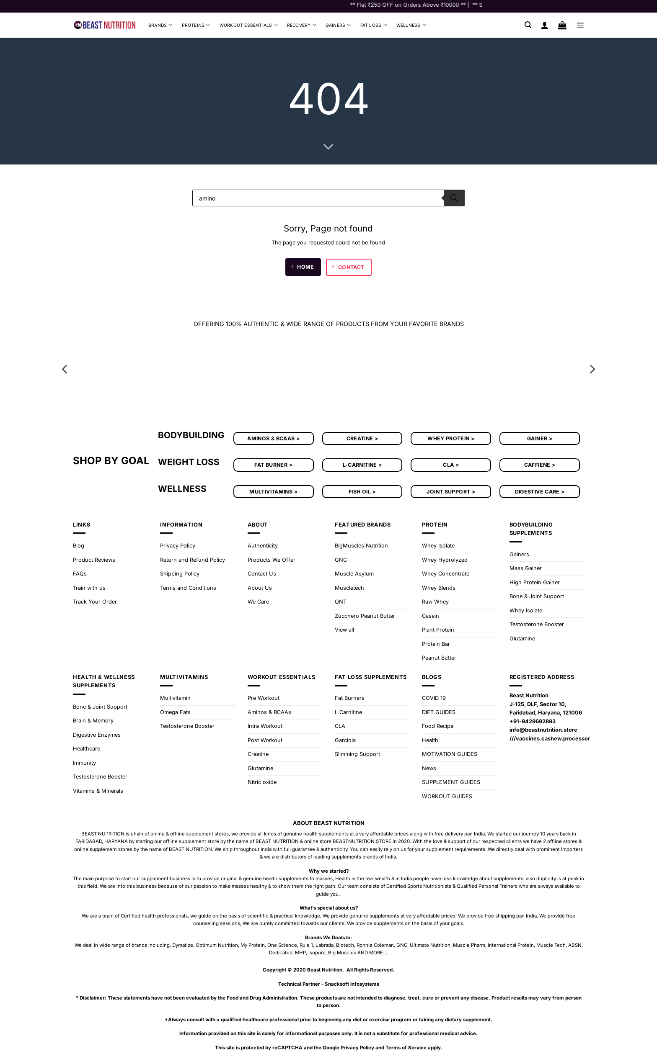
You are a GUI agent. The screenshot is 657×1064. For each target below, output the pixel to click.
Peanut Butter (439, 658)
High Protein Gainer (535, 582)
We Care (258, 602)
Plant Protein (438, 630)
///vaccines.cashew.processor (550, 738)
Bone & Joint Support (537, 596)
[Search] (454, 198)
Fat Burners (350, 698)
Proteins (196, 25)
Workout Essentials (249, 25)
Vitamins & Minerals (98, 791)
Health (430, 740)
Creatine (258, 754)
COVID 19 (434, 698)
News (429, 768)
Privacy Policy (177, 545)
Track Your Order (95, 602)
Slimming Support (357, 754)
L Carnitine (348, 712)
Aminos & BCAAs (269, 712)
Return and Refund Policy (192, 560)
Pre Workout (263, 698)
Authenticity (263, 545)
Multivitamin (175, 698)
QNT (341, 602)
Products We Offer (271, 560)
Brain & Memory (93, 720)
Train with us (89, 588)
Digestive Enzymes (97, 735)
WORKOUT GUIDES (447, 796)
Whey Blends (438, 588)
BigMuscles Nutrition (361, 545)
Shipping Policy (179, 574)
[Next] (591, 369)
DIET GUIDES (438, 712)
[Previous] (65, 369)
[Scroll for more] (328, 147)
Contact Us (262, 574)
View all (344, 630)
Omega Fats (175, 712)
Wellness (411, 25)
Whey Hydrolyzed (445, 560)
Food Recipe (437, 726)
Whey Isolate (438, 545)
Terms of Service (406, 1048)
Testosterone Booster (537, 624)
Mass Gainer (526, 568)
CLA (340, 726)
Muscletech (349, 588)
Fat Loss (373, 25)
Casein (430, 616)
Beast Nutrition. (325, 970)
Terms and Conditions (188, 588)
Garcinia (345, 740)
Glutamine (522, 638)
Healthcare (86, 748)
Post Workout (265, 740)
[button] (528, 25)
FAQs (80, 574)
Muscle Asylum (354, 574)
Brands (160, 25)
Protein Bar (436, 644)
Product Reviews (94, 560)
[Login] (545, 25)
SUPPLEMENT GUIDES (451, 782)
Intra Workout (265, 726)
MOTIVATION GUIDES (449, 754)
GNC (341, 560)
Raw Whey (435, 602)
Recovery (301, 25)
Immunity (84, 763)
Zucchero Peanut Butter (365, 616)
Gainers (338, 25)
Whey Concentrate (445, 574)
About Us (260, 588)
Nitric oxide (262, 782)
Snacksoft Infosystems (352, 984)
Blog (78, 545)
